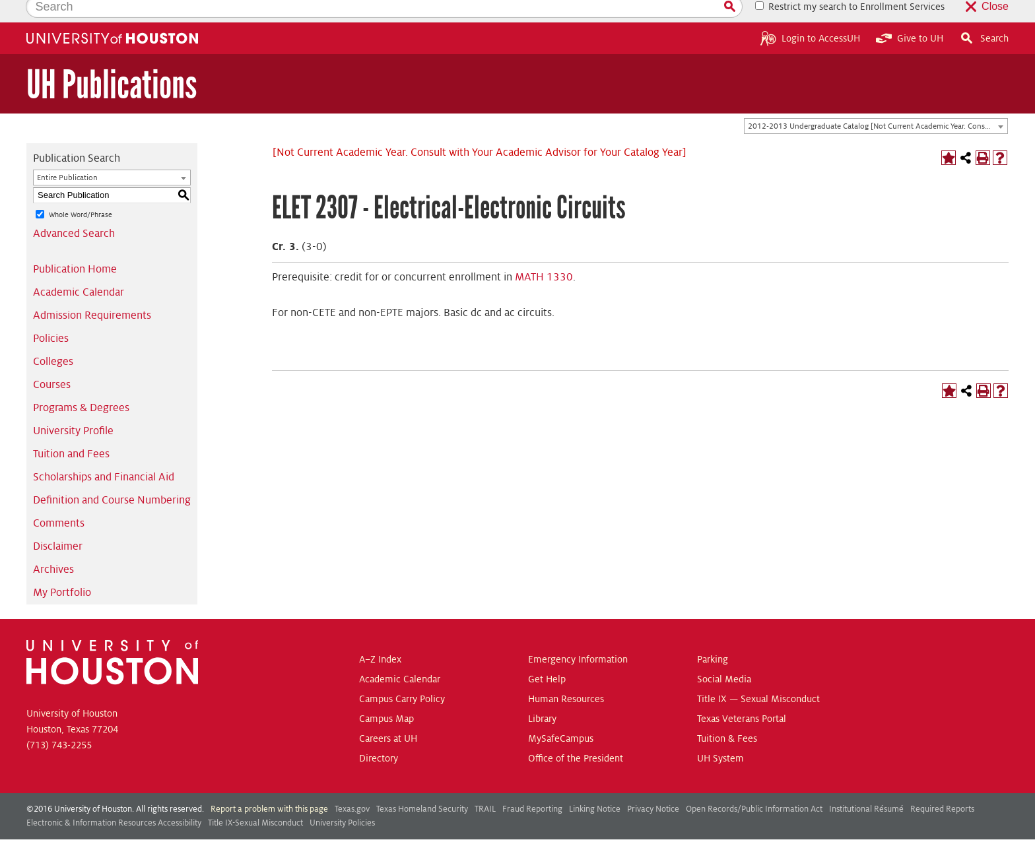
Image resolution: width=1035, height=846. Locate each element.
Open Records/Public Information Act (754, 786)
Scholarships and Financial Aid (103, 455)
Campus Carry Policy (402, 676)
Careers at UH (388, 716)
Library (542, 696)
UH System (720, 736)
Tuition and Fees (71, 432)
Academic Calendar (78, 270)
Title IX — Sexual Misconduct (758, 676)
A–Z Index (380, 637)
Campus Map (386, 696)
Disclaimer (58, 524)
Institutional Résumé (866, 786)
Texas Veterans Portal (741, 696)
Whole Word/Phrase (80, 192)
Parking (712, 637)
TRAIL (485, 786)
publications (394, 831)
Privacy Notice (653, 786)
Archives (53, 547)
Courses (52, 362)
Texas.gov (352, 786)
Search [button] (984, 16)
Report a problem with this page (269, 786)
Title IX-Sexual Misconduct (255, 800)
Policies (51, 316)
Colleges (53, 339)
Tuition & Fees (727, 716)
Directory (378, 736)
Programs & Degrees (81, 385)
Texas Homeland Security (422, 786)
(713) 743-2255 (59, 722)
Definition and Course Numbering (112, 478)
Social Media (724, 656)
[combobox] (876, 104)
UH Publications (111, 62)
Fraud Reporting (532, 786)
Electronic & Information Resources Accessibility (113, 800)
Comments (58, 501)
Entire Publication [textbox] (67, 155)
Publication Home (75, 247)
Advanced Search (74, 211)
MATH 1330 (544, 255)
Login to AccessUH (810, 16)
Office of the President (575, 736)
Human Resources (566, 676)
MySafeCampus (560, 716)
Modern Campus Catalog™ (624, 831)
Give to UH (909, 16)
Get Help (547, 656)
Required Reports (942, 786)
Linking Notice (594, 786)
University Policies (342, 800)
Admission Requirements (92, 293)
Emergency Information (578, 637)
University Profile (73, 408)
